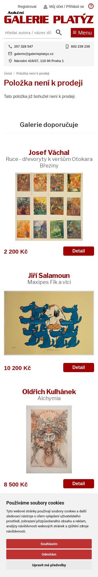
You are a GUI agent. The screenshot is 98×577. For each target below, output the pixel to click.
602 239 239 (80, 46)
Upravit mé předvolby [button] (49, 565)
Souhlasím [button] (49, 544)
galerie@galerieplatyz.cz (34, 54)
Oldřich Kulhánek (49, 394)
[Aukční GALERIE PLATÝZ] (49, 22)
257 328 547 (23, 46)
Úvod (8, 73)
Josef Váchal (49, 158)
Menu (82, 32)
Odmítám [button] (49, 554)
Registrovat (27, 6)
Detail (78, 251)
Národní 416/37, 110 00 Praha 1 (39, 61)
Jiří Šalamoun (49, 278)
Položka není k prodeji (32, 73)
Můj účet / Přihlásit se (63, 6)
